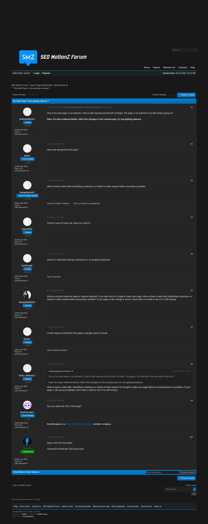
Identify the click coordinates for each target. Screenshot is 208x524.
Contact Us (36, 506)
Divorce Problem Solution (58, 203)
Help (192, 67)
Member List (168, 67)
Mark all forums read (101, 506)
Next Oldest (19, 472)
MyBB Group (42, 514)
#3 (192, 180)
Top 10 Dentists (54, 277)
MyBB (24, 514)
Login (36, 73)
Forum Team (25, 506)
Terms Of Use (146, 506)
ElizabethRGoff (26, 302)
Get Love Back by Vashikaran (87, 203)
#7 (192, 327)
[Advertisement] (104, 22)
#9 (192, 400)
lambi (27, 155)
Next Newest (33, 472)
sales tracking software (57, 350)
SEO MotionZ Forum (19, 85)
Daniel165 (27, 229)
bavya (27, 339)
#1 (192, 107)
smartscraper (27, 412)
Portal (146, 67)
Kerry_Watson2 (27, 375)
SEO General (59, 85)
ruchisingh (26, 265)
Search (156, 67)
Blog (15, 506)
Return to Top (67, 506)
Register (45, 73)
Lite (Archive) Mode (83, 506)
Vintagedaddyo (28, 516)
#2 (192, 144)
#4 (192, 217)
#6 (192, 290)
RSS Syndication (118, 506)
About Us (158, 506)
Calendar (182, 67)
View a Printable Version (22, 485)
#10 (191, 437)
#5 (192, 254)
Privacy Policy (133, 506)
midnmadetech (26, 119)
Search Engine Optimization (41, 85)
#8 (192, 364)
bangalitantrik (27, 192)
